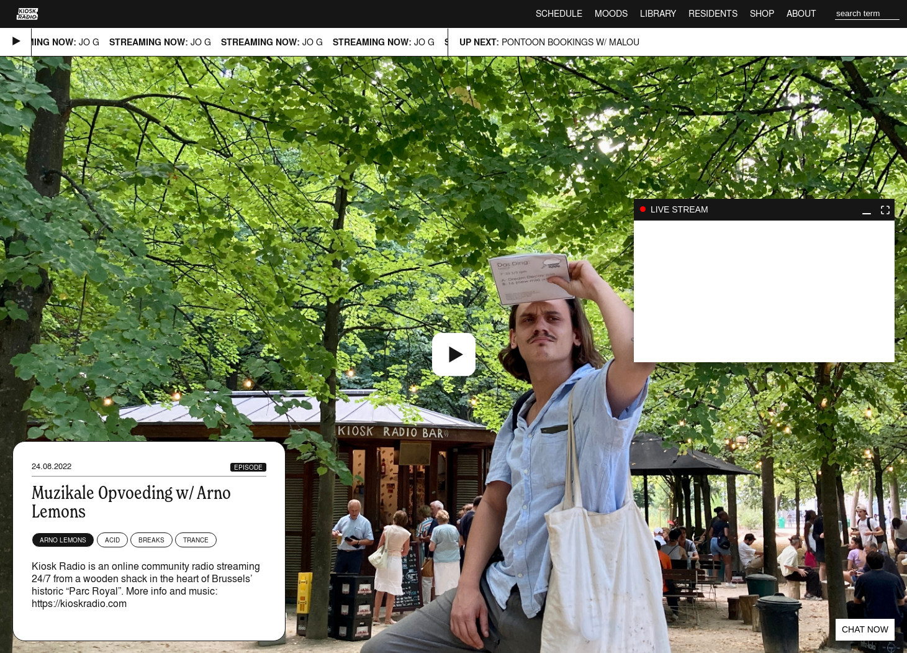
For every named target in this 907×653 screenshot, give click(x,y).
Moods (611, 13)
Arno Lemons (63, 540)
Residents (713, 13)
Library (658, 13)
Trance (196, 540)
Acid (112, 540)
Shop (762, 13)
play (764, 291)
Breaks (151, 540)
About (801, 13)
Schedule (559, 13)
